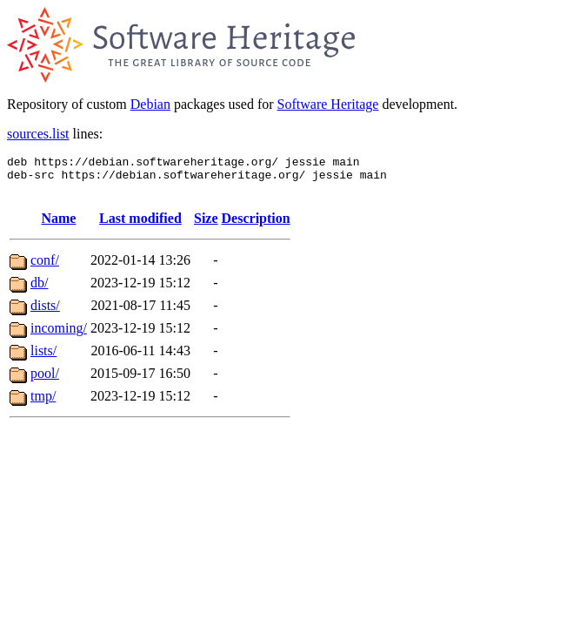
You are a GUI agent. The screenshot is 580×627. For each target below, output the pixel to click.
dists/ (45, 313)
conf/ (44, 267)
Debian (150, 104)
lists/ (43, 358)
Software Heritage (328, 104)
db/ (39, 290)
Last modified (140, 226)
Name (58, 226)
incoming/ (58, 335)
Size (206, 226)
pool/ (44, 381)
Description (256, 226)
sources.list (38, 133)
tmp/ (43, 403)
